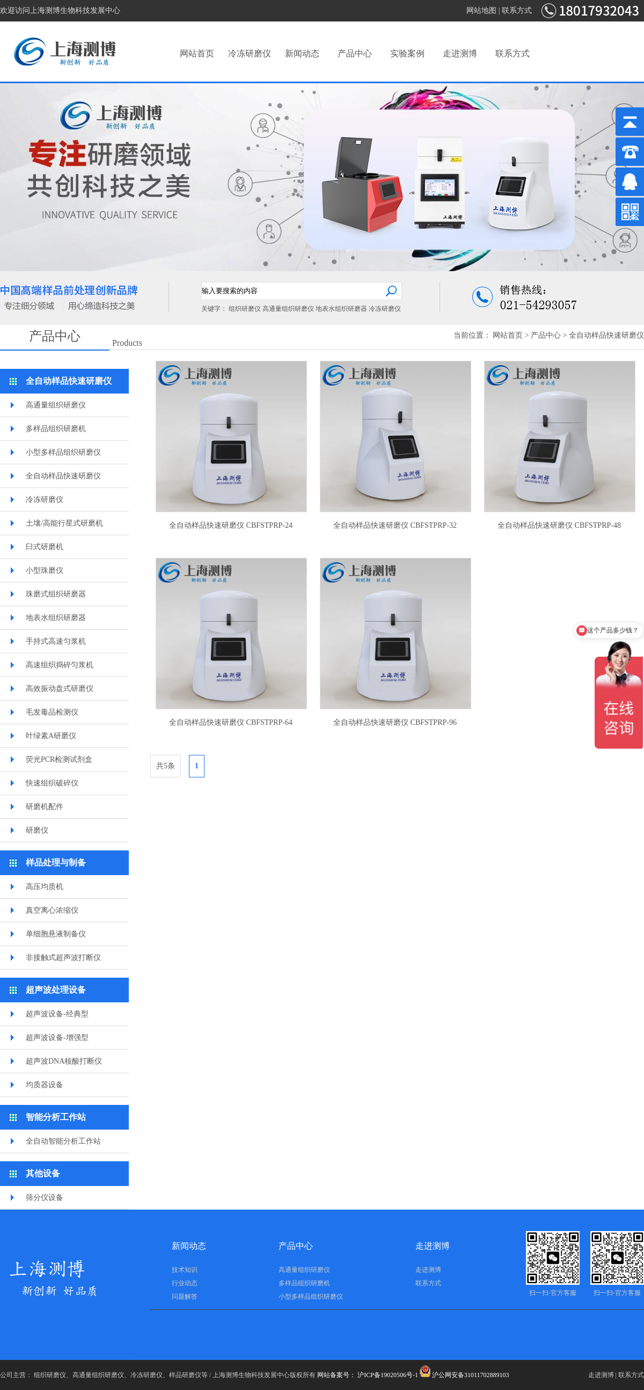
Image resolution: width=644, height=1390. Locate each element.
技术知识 (184, 1269)
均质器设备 (44, 1085)
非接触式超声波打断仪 (63, 958)
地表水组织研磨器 (341, 308)
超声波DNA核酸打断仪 (64, 1061)
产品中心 (355, 53)
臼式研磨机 (44, 547)
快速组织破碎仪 (52, 783)
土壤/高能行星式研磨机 (64, 523)
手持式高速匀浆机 (56, 641)
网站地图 (481, 10)
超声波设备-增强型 (57, 1038)
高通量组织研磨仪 (288, 308)
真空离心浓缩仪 (52, 910)
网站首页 (197, 53)
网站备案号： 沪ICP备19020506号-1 (367, 1375)
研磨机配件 (44, 807)
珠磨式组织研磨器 (56, 594)
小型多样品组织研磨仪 (63, 452)
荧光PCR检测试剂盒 (59, 759)
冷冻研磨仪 (249, 53)
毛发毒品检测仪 (52, 712)
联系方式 (517, 10)
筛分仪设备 (44, 1197)
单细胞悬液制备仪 (56, 934)
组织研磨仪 (245, 308)
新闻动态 (302, 53)
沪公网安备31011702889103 (464, 1375)
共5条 (165, 766)
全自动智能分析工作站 (63, 1141)
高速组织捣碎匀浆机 (59, 665)
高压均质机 (44, 887)
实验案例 (407, 53)
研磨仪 (37, 830)
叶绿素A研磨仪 (51, 736)
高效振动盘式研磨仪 (59, 689)
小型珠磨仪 (44, 570)
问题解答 (184, 1296)
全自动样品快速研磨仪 (606, 335)
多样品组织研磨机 (56, 429)
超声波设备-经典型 (57, 1014)
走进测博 (460, 53)
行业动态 (184, 1283)
